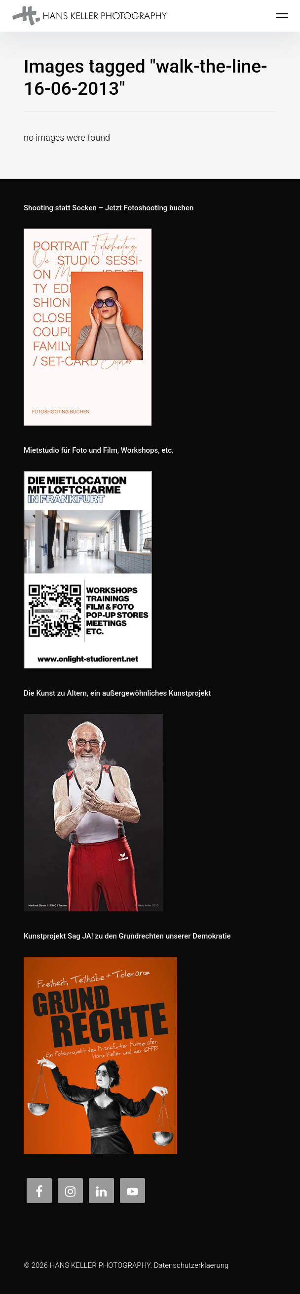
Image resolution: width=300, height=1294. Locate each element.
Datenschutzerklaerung (191, 1265)
